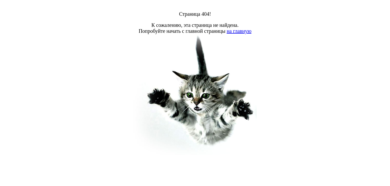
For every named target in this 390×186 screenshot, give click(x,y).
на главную (239, 31)
